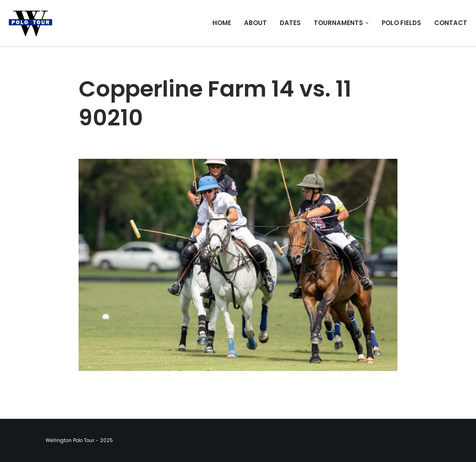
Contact (450, 23)
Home (221, 23)
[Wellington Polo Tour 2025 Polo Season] (33, 23)
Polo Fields (401, 23)
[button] (367, 23)
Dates (290, 23)
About (255, 23)
